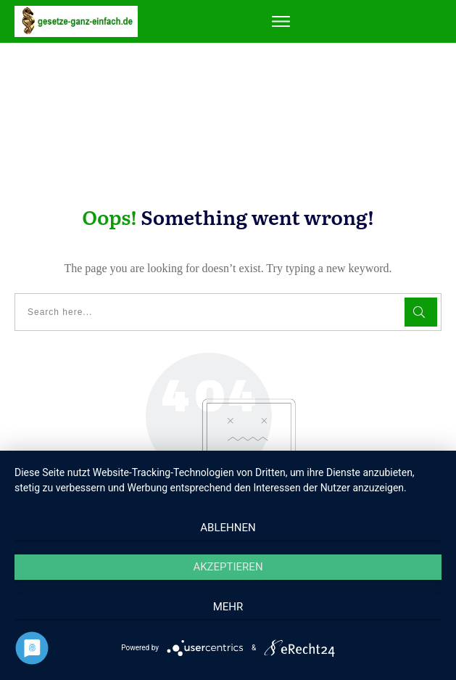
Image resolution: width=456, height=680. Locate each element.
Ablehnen (227, 527)
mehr (228, 606)
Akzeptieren (227, 566)
